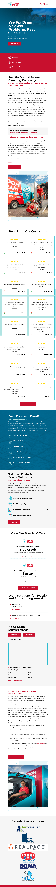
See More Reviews (28, 404)
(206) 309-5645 (16, 609)
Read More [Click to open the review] (14, 246)
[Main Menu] (47, 4)
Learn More (14, 522)
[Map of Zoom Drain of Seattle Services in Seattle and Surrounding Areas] (28, 654)
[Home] (13, 4)
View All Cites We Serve (15, 680)
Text (23, 556)
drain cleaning (41, 743)
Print (32, 556)
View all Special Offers (28, 587)
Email (28, 556)
